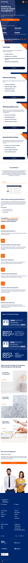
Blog (2, 526)
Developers (17, 518)
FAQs (2, 528)
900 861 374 (5, 499)
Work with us (17, 512)
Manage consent (2, 561)
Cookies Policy (18, 526)
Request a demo (10, 19)
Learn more (14, 68)
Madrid (17, 504)
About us (16, 510)
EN (3, 536)
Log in (2, 512)
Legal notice (17, 524)
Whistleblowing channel (20, 529)
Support (2, 516)
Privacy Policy (18, 528)
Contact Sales (4, 510)
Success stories (4, 524)
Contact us (3, 514)
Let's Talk (14, 462)
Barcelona (5, 504)
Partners (16, 514)
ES (1, 536)
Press (16, 516)
